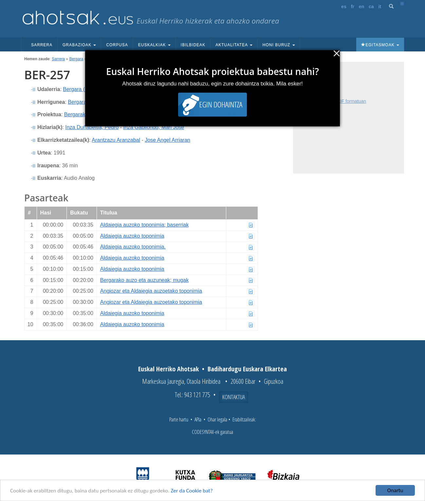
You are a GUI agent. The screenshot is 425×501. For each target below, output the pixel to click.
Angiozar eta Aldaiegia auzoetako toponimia (151, 291)
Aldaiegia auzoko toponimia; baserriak (144, 225)
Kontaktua (233, 397)
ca (371, 6)
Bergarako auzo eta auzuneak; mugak (144, 280)
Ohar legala (217, 419)
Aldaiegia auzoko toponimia (132, 236)
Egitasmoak (380, 45)
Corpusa (117, 45)
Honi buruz (279, 45)
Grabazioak (79, 45)
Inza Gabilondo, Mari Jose (153, 127)
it (380, 6)
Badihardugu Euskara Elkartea (247, 368)
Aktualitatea (233, 45)
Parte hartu (178, 419)
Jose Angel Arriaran (167, 140)
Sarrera (41, 45)
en (361, 6)
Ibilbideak (193, 45)
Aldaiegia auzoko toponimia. (133, 247)
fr (352, 6)
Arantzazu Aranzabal (116, 140)
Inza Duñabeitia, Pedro (92, 127)
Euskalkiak (154, 45)
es (343, 6)
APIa (197, 419)
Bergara (76, 59)
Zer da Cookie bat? (192, 490)
